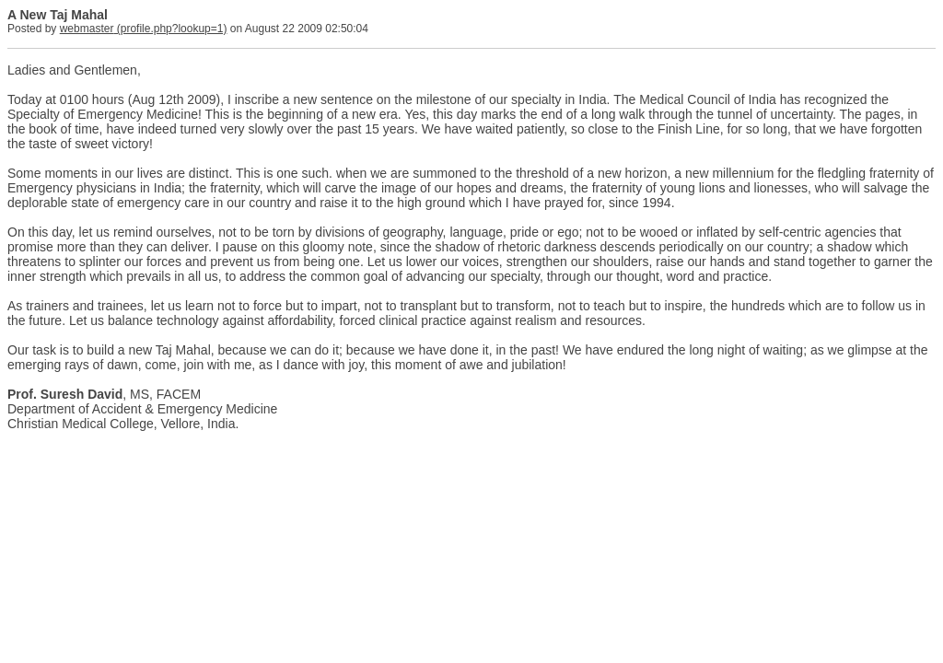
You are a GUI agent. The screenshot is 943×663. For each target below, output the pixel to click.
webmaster (87, 28)
